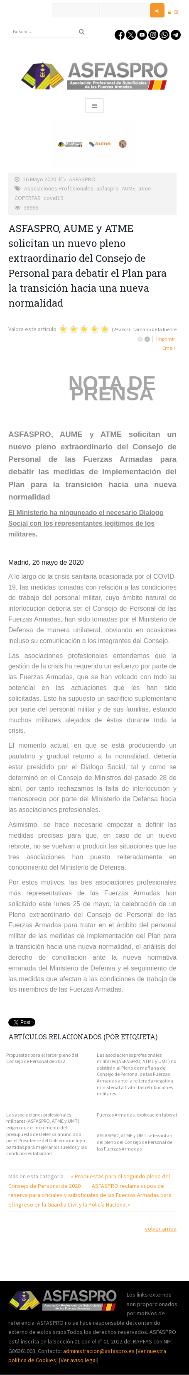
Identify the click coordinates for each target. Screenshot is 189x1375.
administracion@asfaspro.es (99, 1351)
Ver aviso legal (79, 1360)
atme (144, 188)
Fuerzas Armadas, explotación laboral (137, 1115)
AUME (128, 188)
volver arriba (161, 1228)
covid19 (53, 198)
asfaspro (107, 188)
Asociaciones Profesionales (58, 188)
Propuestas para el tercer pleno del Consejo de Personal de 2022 (42, 1058)
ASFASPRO (82, 179)
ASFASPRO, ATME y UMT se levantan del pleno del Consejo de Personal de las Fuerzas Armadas (134, 1141)
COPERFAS (28, 198)
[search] (48, 31)
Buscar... (8, 25)
